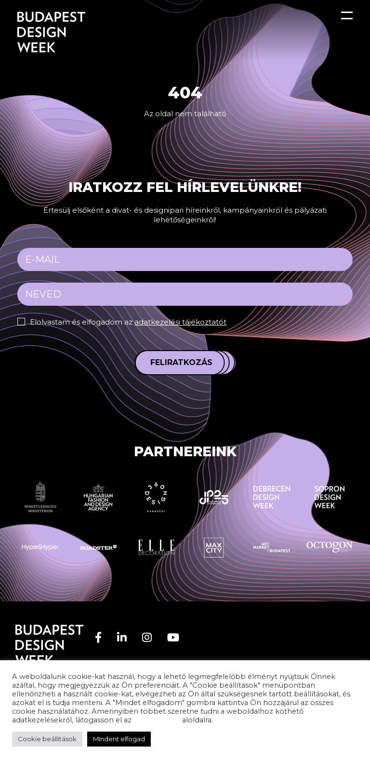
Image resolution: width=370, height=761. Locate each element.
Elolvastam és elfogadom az (128, 321)
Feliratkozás (181, 362)
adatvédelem (156, 720)
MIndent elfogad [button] (119, 739)
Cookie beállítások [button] (47, 739)
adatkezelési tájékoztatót (180, 321)
